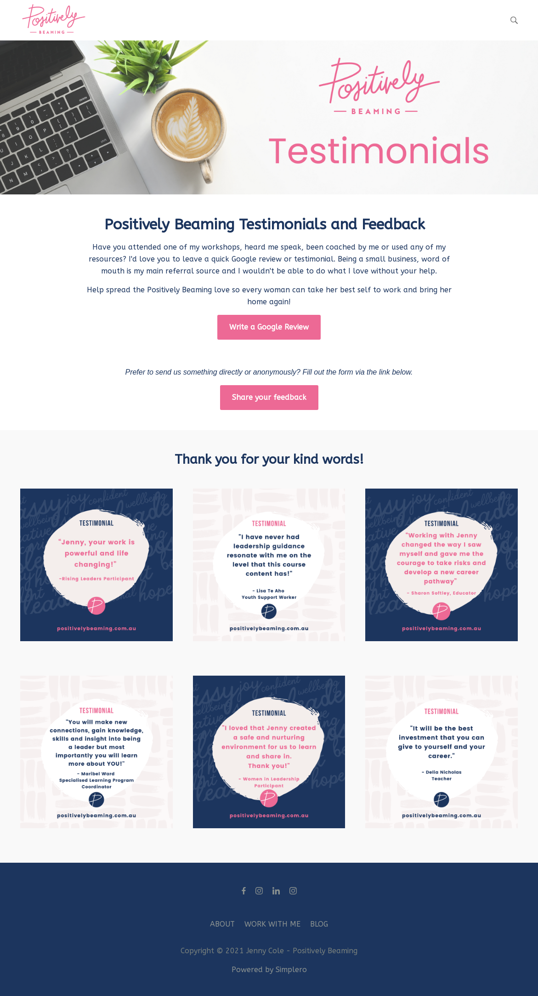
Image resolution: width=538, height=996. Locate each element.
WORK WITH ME (272, 924)
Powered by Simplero (269, 969)
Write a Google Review (269, 327)
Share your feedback (269, 397)
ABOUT (222, 924)
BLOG (319, 924)
